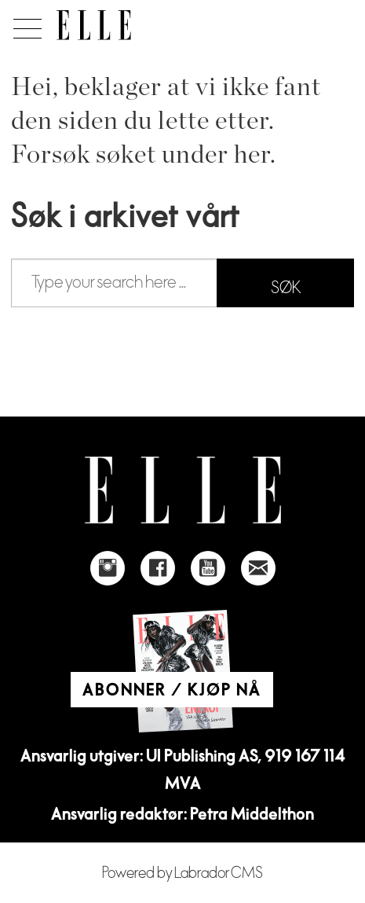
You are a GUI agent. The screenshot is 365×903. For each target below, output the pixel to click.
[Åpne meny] (25, 24)
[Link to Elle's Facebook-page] (158, 568)
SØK (286, 288)
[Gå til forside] (94, 25)
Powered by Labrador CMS (182, 873)
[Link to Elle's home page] (183, 490)
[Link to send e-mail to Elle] (258, 568)
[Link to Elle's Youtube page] (208, 568)
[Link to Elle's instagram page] (107, 568)
